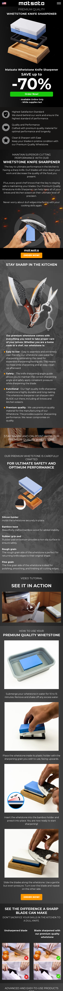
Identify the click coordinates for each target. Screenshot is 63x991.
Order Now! (31, 94)
